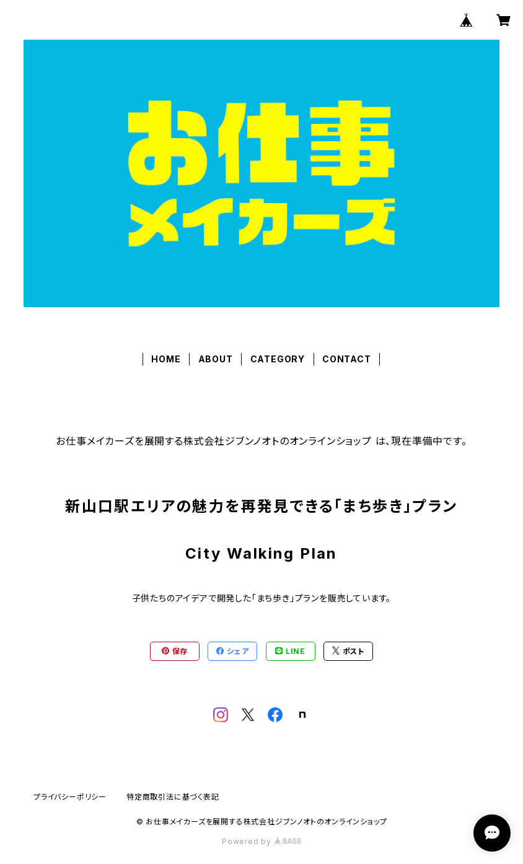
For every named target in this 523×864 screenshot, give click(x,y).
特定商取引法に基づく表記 (172, 796)
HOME (165, 359)
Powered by (261, 841)
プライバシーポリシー (70, 796)
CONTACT (346, 359)
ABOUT (215, 359)
